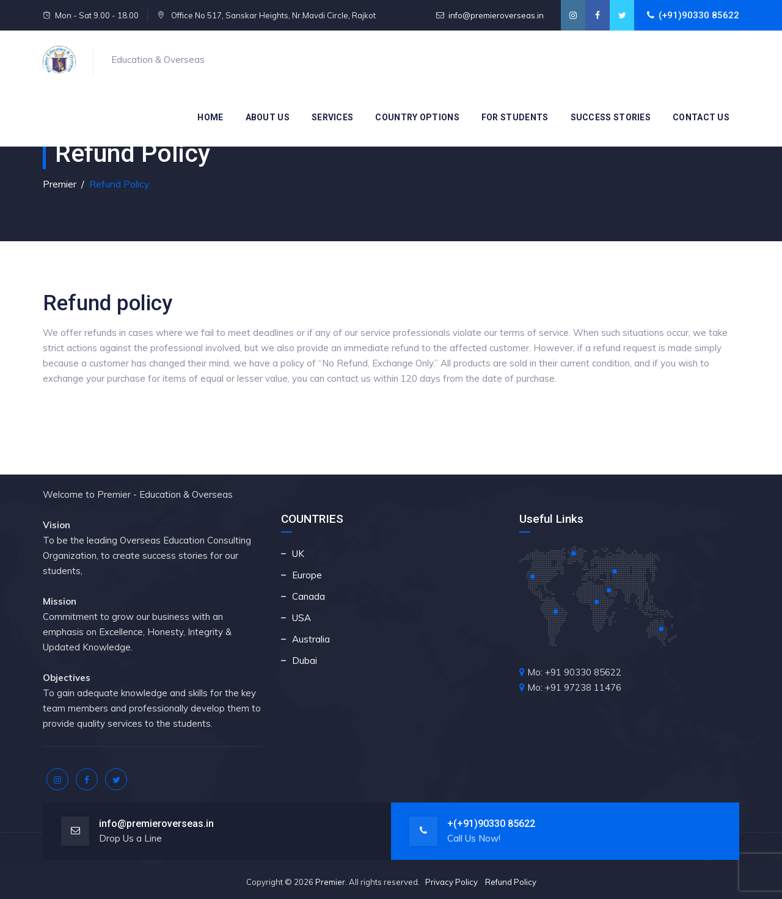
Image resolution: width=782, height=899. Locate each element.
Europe (307, 575)
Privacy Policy (451, 882)
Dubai (304, 660)
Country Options (417, 117)
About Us (268, 117)
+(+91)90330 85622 (491, 823)
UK (298, 553)
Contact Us (701, 117)
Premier (330, 882)
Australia (311, 639)
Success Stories (611, 117)
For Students (515, 117)
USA (301, 618)
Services (332, 117)
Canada (308, 596)
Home (210, 117)
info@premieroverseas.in (496, 15)
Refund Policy (510, 882)
